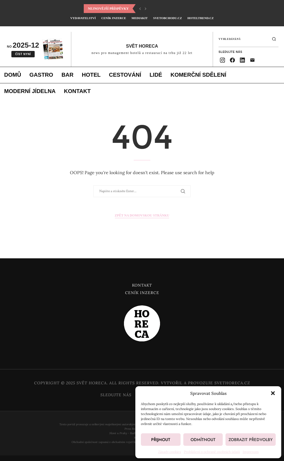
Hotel (91, 75)
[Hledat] (274, 39)
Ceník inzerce (113, 18)
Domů (12, 75)
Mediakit (139, 18)
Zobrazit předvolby (251, 440)
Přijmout (160, 440)
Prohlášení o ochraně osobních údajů (212, 452)
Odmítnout (203, 440)
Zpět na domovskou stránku (142, 215)
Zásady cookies (169, 452)
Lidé (155, 75)
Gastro (41, 75)
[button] (273, 393)
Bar (67, 75)
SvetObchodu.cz (167, 18)
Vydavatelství (83, 18)
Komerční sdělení (198, 75)
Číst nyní (23, 54)
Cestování (125, 75)
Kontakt (77, 91)
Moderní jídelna (30, 91)
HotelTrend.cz (200, 18)
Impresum (251, 452)
